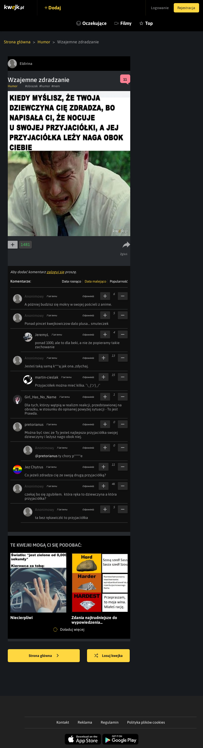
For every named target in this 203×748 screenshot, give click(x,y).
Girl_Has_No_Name (40, 397)
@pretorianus (46, 456)
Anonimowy (34, 296)
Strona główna (17, 41)
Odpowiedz (88, 296)
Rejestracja (186, 8)
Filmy (126, 23)
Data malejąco (95, 281)
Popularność (119, 281)
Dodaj (55, 7)
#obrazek (31, 86)
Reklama (85, 722)
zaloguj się (55, 272)
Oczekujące (94, 23)
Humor (44, 41)
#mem (56, 86)
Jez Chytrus (34, 467)
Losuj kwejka (109, 656)
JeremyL (42, 335)
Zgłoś (124, 254)
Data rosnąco (71, 281)
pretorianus (34, 424)
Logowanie (159, 8)
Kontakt (62, 722)
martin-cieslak (46, 377)
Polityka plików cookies (146, 722)
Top (149, 23)
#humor (44, 86)
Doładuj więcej (68, 629)
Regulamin (110, 722)
